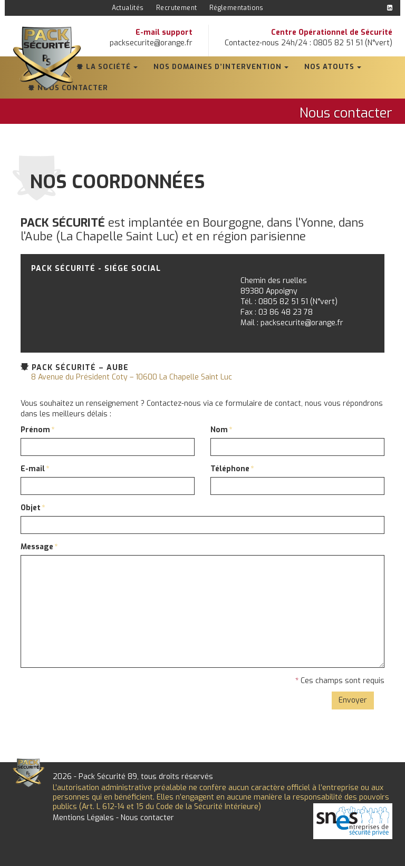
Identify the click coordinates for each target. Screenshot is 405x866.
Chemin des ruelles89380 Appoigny (273, 286)
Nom (219, 430)
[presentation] (101, 696)
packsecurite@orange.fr (151, 43)
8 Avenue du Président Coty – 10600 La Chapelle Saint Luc (131, 377)
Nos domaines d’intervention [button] (217, 66)
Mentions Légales (83, 818)
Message (37, 547)
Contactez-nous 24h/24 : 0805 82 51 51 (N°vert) (308, 43)
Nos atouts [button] (329, 66)
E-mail (33, 469)
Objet (31, 508)
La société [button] (108, 66)
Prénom (35, 430)
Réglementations (236, 8)
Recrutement (176, 8)
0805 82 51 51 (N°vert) (298, 302)
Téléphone (229, 469)
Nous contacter (147, 818)
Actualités (128, 8)
